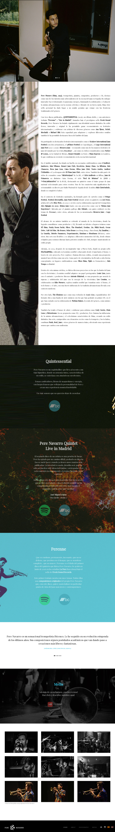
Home (65, 827)
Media (94, 827)
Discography (84, 827)
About (73, 827)
